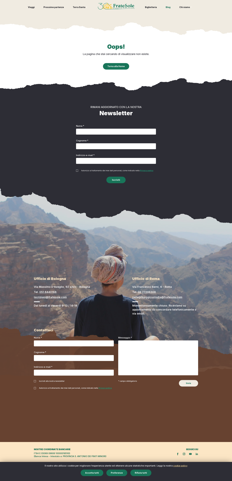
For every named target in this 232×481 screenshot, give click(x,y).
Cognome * (82, 140)
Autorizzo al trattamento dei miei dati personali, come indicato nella (117, 170)
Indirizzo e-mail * (85, 155)
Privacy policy (146, 170)
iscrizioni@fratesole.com (50, 297)
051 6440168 (48, 292)
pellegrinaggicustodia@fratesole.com (157, 297)
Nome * (80, 126)
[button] (80, 9)
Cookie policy (176, 468)
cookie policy (180, 476)
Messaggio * (125, 337)
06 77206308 (147, 292)
